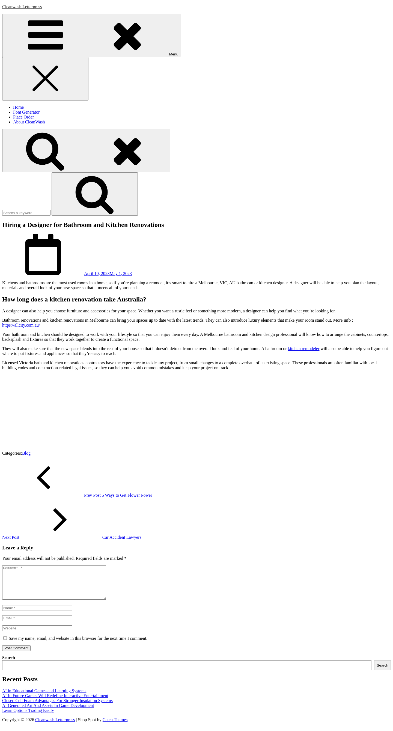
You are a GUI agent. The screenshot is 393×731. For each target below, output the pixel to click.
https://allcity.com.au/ (21, 325)
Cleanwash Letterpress (22, 6)
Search (8, 664)
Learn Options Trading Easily (28, 717)
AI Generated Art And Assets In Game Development (48, 712)
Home (18, 107)
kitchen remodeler (304, 348)
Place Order (23, 117)
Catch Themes (115, 726)
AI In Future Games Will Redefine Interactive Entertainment (55, 702)
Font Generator (26, 112)
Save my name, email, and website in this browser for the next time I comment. (78, 645)
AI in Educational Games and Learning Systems (44, 697)
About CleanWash (29, 122)
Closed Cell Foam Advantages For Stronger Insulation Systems (57, 707)
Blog (26, 453)
